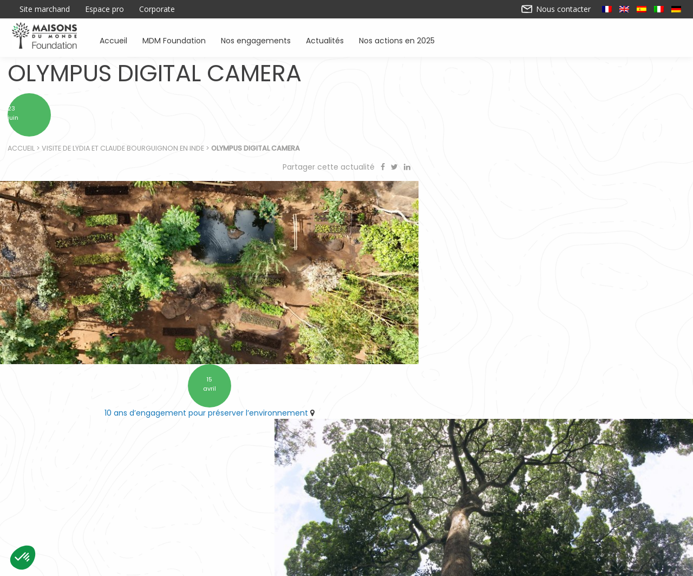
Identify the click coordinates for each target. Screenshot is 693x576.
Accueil (113, 39)
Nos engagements (256, 39)
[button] (23, 558)
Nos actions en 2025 (397, 39)
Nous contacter (556, 9)
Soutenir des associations (223, 517)
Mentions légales (431, 564)
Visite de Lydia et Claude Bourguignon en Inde (123, 152)
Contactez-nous (261, 564)
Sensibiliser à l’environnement (493, 517)
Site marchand (44, 9)
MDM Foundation (174, 39)
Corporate (157, 9)
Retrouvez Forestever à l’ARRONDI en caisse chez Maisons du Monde (516, 385)
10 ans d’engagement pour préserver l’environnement (170, 385)
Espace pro (104, 9)
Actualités (325, 39)
